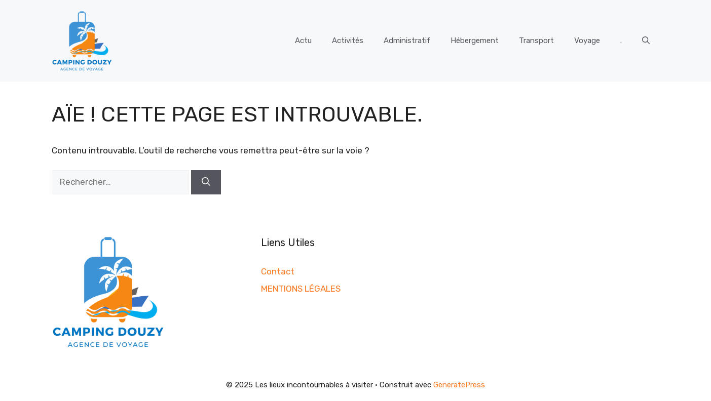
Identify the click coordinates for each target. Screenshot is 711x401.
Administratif (407, 40)
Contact (277, 271)
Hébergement (475, 40)
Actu (303, 40)
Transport (536, 40)
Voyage (587, 40)
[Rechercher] (206, 182)
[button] (646, 40)
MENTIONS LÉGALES (301, 289)
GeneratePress (459, 384)
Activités (347, 40)
